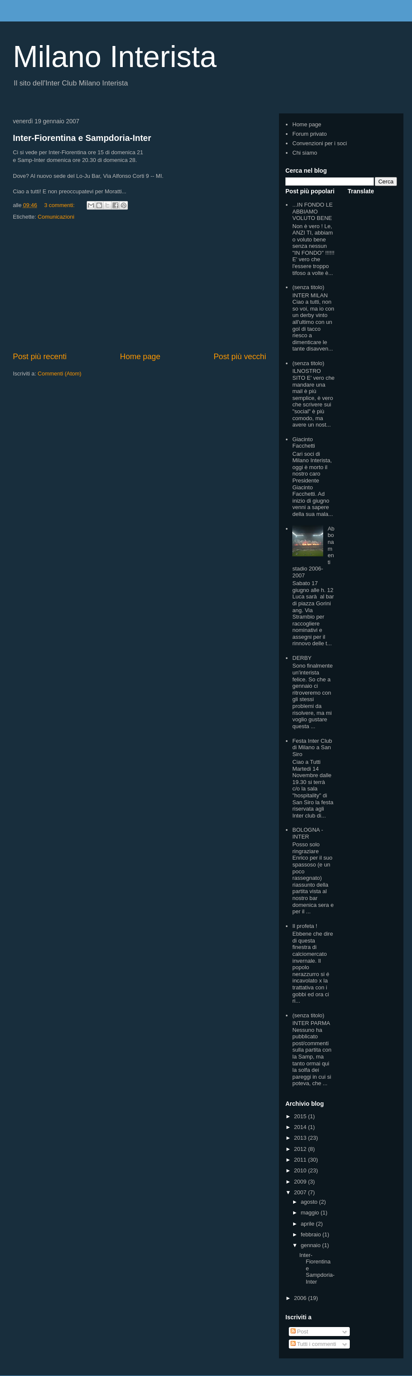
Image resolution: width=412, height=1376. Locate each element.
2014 (301, 1127)
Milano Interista (115, 56)
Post (300, 1331)
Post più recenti (40, 356)
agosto (310, 1202)
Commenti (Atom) (60, 373)
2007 (301, 1192)
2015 (301, 1116)
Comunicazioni (56, 217)
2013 (301, 1138)
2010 (301, 1170)
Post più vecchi (240, 356)
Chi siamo (304, 152)
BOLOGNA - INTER (307, 833)
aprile (308, 1223)
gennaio (311, 1245)
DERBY (302, 658)
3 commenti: (60, 205)
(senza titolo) (308, 287)
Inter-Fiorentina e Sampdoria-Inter (82, 138)
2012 (301, 1149)
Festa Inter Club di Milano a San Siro (312, 747)
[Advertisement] (139, 286)
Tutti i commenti (313, 1344)
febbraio (312, 1234)
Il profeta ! (304, 926)
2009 (301, 1181)
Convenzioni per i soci (319, 143)
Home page (140, 356)
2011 (301, 1159)
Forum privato (309, 134)
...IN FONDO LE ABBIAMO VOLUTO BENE (312, 211)
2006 (301, 1298)
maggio (311, 1212)
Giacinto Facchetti (303, 442)
